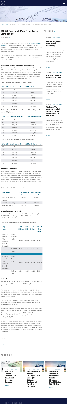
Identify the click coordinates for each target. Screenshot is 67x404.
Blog (12, 369)
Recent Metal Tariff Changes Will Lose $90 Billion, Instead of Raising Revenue (33, 379)
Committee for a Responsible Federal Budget (3, 3)
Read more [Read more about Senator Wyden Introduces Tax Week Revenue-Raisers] (7, 385)
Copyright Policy (17, 403)
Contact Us (6, 403)
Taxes (2, 344)
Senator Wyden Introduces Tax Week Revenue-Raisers (10, 377)
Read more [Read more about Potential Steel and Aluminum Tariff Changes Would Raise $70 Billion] (51, 387)
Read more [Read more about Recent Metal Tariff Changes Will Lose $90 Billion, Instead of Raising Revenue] (29, 390)
